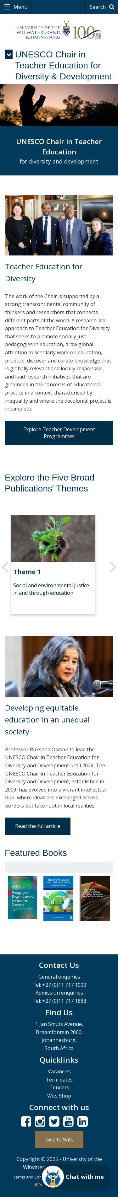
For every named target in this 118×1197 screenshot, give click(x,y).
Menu (19, 6)
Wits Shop (59, 1095)
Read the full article (37, 826)
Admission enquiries (59, 992)
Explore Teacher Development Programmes (59, 433)
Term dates (59, 1079)
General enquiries (59, 976)
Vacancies (59, 1071)
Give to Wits (59, 1139)
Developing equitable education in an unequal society (47, 719)
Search (103, 6)
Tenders (59, 1087)
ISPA (39, 1185)
